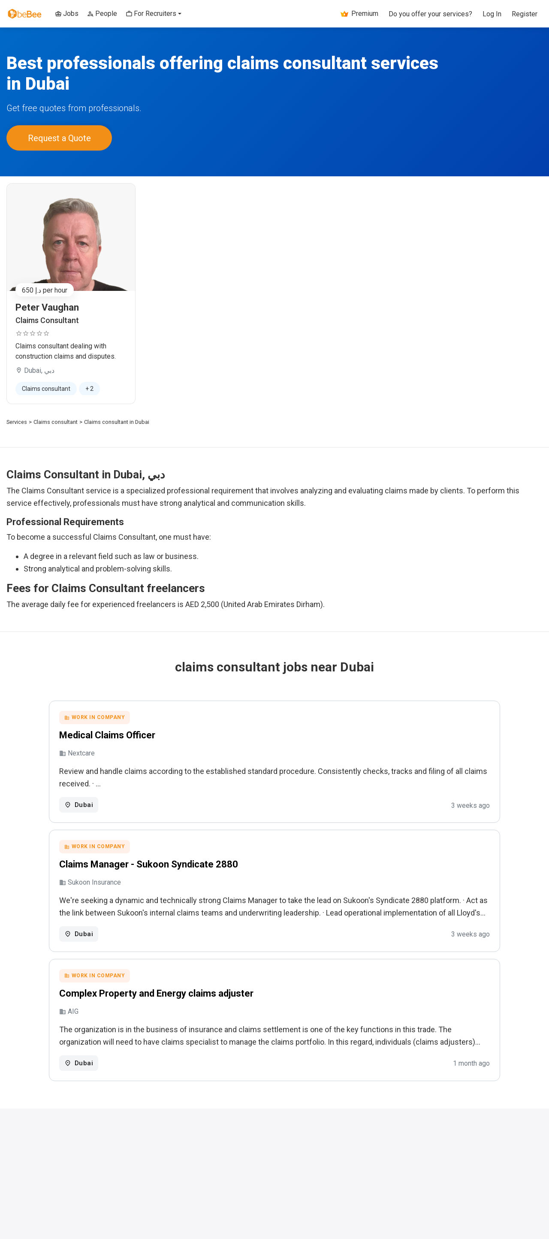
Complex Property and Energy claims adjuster (200, 997)
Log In (492, 14)
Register (524, 14)
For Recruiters (151, 13)
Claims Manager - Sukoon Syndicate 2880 (192, 866)
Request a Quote (59, 137)
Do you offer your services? (430, 14)
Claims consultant (55, 420)
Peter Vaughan (47, 305)
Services (16, 420)
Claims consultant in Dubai (116, 420)
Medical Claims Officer (151, 734)
